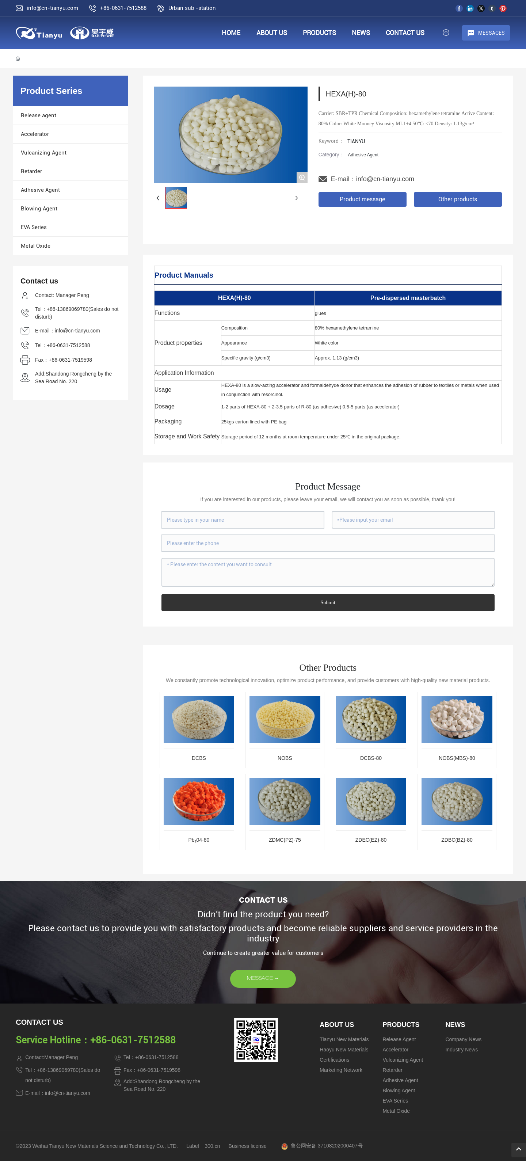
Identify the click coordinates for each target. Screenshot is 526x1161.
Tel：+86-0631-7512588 (62, 345)
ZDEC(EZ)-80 (371, 840)
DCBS (199, 758)
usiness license (249, 1146)
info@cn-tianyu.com (385, 179)
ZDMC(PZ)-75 (285, 840)
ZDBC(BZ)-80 (457, 840)
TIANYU (356, 141)
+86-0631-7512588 (123, 8)
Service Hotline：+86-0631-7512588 (96, 1040)
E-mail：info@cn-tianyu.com (67, 331)
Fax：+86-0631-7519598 (63, 360)
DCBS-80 (371, 758)
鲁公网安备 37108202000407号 (327, 1146)
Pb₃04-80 (198, 840)
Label (192, 1146)
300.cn (212, 1146)
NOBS (285, 758)
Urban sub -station (192, 8)
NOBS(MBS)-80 (457, 758)
